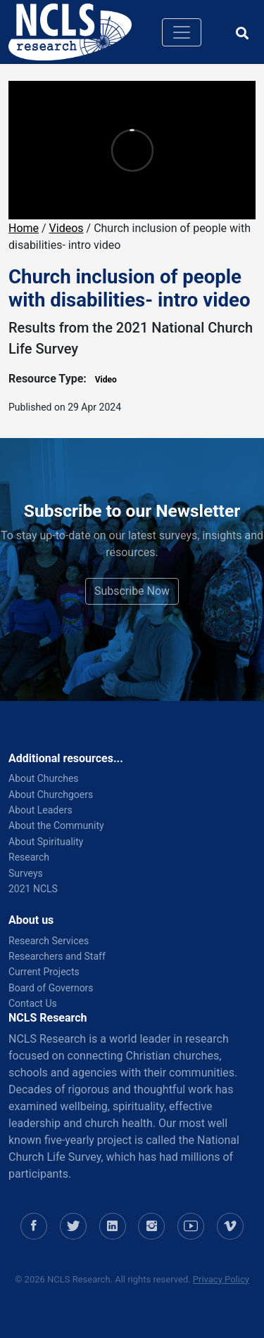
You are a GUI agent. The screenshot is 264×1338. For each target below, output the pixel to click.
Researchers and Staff (57, 956)
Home (23, 228)
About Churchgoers (50, 794)
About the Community (56, 825)
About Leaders (40, 810)
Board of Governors (51, 987)
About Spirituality (45, 841)
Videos (66, 228)
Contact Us (32, 1003)
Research (28, 857)
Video (106, 380)
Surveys (25, 873)
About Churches (43, 778)
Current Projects (44, 971)
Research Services (48, 940)
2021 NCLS (33, 888)
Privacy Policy (221, 1279)
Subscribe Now (132, 591)
